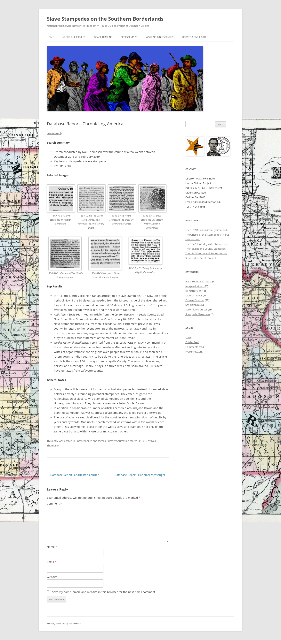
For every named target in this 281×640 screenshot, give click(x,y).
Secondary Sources (196, 309)
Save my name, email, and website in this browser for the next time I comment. (104, 592)
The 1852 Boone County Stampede (205, 248)
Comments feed (194, 347)
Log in (188, 337)
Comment (54, 503)
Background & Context (198, 281)
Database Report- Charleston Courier (73, 475)
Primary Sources (116, 441)
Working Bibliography (159, 37)
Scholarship (192, 305)
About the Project (73, 37)
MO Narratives (193, 295)
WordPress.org (194, 351)
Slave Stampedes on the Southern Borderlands (105, 18)
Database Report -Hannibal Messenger (142, 475)
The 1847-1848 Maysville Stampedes (206, 244)
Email (51, 562)
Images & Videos (195, 286)
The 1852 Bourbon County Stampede (206, 230)
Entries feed (192, 342)
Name (52, 547)
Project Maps (129, 37)
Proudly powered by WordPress (64, 623)
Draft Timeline (103, 37)
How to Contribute (194, 37)
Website (52, 577)
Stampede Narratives (197, 314)
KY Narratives (193, 291)
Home (50, 37)
